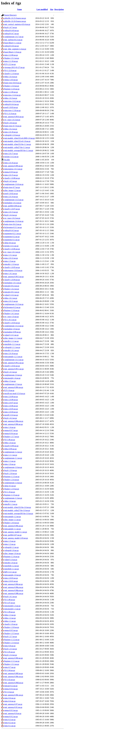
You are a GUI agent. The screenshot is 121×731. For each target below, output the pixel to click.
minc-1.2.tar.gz (9, 544)
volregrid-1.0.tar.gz (11, 550)
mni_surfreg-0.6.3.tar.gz (13, 40)
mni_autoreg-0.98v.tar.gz (13, 387)
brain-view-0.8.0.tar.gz (12, 83)
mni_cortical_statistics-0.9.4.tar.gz (17, 24)
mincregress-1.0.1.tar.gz (13, 169)
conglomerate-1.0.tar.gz (13, 467)
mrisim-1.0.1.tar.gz (11, 246)
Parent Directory (10, 15)
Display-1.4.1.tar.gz (11, 313)
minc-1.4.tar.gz (9, 427)
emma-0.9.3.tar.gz (11, 710)
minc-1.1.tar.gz (9, 461)
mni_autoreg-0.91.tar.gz (13, 707)
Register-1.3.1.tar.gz (11, 661)
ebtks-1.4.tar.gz (10, 501)
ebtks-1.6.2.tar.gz (10, 129)
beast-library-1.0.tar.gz (12, 52)
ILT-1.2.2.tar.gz (10, 64)
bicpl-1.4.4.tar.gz (10, 215)
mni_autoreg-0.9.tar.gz (12, 713)
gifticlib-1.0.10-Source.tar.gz (15, 21)
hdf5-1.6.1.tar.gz (10, 572)
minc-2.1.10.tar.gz (11, 61)
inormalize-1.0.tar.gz (12, 329)
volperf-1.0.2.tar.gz (11, 295)
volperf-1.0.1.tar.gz (11, 335)
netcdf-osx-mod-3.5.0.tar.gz (14, 393)
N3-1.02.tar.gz (9, 680)
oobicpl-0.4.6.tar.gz (11, 46)
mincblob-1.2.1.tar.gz (12, 344)
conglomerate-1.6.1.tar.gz (14, 360)
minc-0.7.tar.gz (9, 667)
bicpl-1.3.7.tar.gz (10, 637)
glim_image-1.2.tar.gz (12, 190)
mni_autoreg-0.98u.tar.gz (13, 421)
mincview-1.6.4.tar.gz (12, 95)
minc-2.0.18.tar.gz (11, 132)
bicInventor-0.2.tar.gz (12, 307)
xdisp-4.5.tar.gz (10, 486)
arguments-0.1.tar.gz (12, 240)
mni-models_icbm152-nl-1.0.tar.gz (17, 141)
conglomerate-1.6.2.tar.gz (14, 326)
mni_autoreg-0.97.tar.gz (13, 704)
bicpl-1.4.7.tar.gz (10, 27)
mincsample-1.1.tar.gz (12, 529)
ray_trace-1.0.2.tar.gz (12, 218)
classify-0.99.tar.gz (11, 446)
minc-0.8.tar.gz (9, 646)
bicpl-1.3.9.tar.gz (10, 470)
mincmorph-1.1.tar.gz (12, 609)
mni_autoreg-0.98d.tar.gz (13, 683)
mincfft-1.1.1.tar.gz (11, 341)
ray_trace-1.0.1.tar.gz (12, 252)
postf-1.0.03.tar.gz (11, 107)
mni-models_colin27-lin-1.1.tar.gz (17, 147)
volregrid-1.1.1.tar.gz (12, 347)
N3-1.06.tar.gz (9, 440)
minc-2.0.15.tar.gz (11, 175)
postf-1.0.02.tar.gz (11, 194)
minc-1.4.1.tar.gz (10, 273)
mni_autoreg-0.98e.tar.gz (13, 677)
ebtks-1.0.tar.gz (10, 443)
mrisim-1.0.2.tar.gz (11, 157)
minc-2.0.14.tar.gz (11, 197)
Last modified (42, 9)
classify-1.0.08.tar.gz (12, 178)
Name (19, 9)
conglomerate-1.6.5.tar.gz (14, 200)
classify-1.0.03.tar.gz (12, 323)
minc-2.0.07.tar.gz (11, 403)
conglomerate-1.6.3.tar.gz (14, 304)
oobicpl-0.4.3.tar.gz (11, 230)
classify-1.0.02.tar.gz (12, 366)
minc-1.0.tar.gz (9, 464)
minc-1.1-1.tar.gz (10, 455)
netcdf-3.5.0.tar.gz (11, 415)
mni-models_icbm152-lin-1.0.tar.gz (17, 507)
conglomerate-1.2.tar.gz (13, 452)
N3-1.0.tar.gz (9, 692)
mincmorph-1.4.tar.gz (12, 378)
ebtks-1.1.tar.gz (10, 621)
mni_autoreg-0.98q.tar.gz (13, 587)
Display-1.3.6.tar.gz (11, 480)
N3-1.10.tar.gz (9, 492)
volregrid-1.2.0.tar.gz (12, 135)
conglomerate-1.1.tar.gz (13, 458)
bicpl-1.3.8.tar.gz (10, 473)
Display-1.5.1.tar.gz (11, 58)
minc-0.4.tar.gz (9, 701)
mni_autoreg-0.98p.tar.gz (13, 590)
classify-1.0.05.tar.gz (12, 267)
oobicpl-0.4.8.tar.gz (11, 30)
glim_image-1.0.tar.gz (12, 553)
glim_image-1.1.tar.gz (12, 520)
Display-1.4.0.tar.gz (11, 523)
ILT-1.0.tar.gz (9, 390)
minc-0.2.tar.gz (9, 723)
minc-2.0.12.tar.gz (11, 258)
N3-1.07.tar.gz (9, 603)
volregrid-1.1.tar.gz (11, 547)
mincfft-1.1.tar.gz (10, 504)
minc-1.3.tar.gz (9, 541)
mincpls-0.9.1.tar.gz (11, 292)
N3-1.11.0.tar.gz (10, 114)
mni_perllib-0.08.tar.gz (13, 206)
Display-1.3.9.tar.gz (11, 489)
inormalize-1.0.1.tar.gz (12, 283)
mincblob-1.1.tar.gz (11, 569)
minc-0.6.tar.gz (9, 698)
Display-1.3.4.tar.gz (11, 643)
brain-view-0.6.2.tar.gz (12, 224)
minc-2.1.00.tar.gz (11, 92)
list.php (7, 160)
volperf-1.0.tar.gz (10, 560)
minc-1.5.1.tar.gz (10, 255)
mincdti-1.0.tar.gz (10, 563)
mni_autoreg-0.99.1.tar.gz (14, 369)
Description (59, 9)
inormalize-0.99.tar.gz (12, 332)
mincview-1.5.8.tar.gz (12, 110)
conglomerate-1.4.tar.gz (13, 483)
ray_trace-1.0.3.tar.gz (12, 120)
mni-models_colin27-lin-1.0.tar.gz (17, 510)
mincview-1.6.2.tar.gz (12, 101)
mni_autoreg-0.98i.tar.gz (13, 658)
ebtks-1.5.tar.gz (10, 381)
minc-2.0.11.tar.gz (11, 301)
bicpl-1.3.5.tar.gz (10, 649)
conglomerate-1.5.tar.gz (13, 384)
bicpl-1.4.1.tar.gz (10, 597)
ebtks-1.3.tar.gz (10, 615)
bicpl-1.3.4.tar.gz (10, 655)
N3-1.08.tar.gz (9, 600)
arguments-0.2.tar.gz (12, 237)
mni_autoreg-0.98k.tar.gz (13, 593)
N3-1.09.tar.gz (9, 612)
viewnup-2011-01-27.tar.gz (14, 67)
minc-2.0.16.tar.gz (11, 163)
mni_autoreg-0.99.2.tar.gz (14, 363)
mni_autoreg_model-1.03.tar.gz (16, 538)
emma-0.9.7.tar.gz (11, 430)
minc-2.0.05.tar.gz (11, 409)
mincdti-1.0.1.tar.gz (11, 350)
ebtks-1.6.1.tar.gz (10, 298)
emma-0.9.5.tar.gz (11, 630)
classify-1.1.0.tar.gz (11, 74)
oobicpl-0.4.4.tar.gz (11, 104)
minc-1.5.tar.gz (9, 261)
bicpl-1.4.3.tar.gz (10, 372)
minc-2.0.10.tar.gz (11, 353)
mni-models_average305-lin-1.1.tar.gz (18, 150)
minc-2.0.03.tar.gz (11, 578)
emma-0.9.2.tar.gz (11, 716)
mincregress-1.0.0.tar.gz (13, 270)
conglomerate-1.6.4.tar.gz (14, 221)
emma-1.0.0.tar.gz (11, 80)
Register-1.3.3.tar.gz (11, 477)
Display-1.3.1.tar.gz (11, 664)
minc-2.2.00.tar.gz (11, 55)
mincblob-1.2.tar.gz (11, 566)
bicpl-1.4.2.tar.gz (10, 418)
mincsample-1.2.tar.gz (12, 517)
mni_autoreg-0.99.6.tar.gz (14, 117)
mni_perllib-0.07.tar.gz (13, 535)
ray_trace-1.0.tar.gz (11, 317)
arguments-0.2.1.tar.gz (12, 234)
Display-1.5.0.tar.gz (11, 86)
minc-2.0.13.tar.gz (11, 212)
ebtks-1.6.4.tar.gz (10, 77)
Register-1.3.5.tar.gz (11, 495)
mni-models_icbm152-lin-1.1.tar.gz (17, 144)
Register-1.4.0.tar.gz (11, 89)
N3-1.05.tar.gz (9, 652)
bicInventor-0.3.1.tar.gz (13, 227)
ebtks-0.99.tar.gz (10, 449)
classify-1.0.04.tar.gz (12, 280)
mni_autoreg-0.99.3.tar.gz (14, 277)
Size (51, 9)
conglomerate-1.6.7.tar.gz (14, 37)
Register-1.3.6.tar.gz (11, 310)
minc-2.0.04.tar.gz (11, 412)
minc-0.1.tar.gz (9, 726)
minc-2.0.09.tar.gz (11, 397)
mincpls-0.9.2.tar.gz (11, 286)
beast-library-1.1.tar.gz (12, 43)
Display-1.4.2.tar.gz (11, 289)
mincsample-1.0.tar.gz (12, 575)
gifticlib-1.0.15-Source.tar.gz (15, 18)
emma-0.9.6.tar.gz (11, 433)
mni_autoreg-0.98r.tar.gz (13, 584)
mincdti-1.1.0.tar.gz (11, 264)
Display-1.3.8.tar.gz (11, 627)
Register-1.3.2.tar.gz (11, 640)
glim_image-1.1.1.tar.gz (13, 338)
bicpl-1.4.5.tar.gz (10, 181)
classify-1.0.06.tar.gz (12, 249)
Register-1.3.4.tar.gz (11, 557)
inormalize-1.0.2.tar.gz (12, 203)
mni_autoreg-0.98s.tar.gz (13, 526)
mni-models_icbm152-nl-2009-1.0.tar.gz (19, 138)
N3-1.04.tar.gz (9, 670)
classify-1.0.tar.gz (10, 624)
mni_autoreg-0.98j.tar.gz (13, 166)
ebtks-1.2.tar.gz (10, 618)
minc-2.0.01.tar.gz (11, 581)
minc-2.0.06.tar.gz (11, 406)
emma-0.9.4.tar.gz (11, 689)
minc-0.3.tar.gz (9, 720)
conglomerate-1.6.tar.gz (13, 375)
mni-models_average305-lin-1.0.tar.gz (18, 513)
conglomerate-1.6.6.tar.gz (14, 184)
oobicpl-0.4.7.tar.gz (11, 34)
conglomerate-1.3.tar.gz (13, 498)
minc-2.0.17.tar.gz (11, 154)
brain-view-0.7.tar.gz (12, 187)
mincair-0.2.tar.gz (10, 686)
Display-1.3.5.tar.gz (11, 633)
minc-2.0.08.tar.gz (11, 400)
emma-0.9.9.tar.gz (11, 172)
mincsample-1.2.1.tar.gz (13, 357)
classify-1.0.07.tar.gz (12, 209)
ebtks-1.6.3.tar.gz (10, 98)
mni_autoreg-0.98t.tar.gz (13, 424)
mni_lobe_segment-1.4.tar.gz (15, 49)
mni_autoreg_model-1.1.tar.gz (15, 532)
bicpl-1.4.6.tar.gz (10, 123)
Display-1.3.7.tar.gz (11, 437)
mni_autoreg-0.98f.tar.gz (13, 673)
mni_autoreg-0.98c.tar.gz (13, 695)
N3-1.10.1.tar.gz (10, 320)
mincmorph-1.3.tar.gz (12, 606)
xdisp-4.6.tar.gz (10, 243)
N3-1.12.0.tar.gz (10, 70)
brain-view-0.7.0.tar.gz (12, 126)
